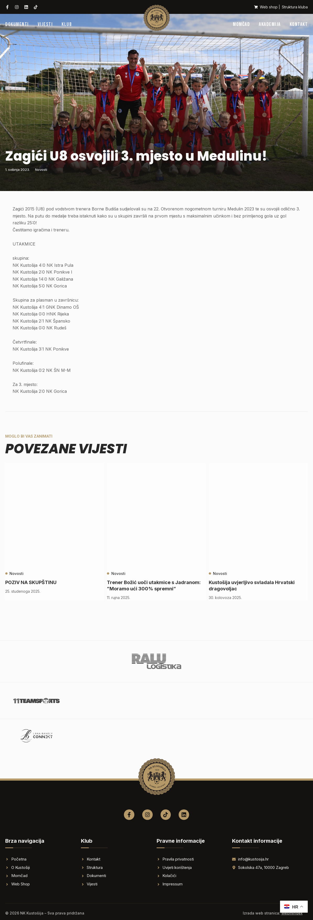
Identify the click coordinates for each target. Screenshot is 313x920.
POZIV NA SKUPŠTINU (31, 582)
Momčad (241, 24)
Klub (67, 24)
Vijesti (45, 24)
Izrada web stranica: (273, 913)
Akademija (270, 24)
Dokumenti (17, 24)
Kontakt (299, 24)
